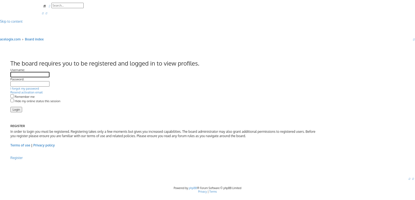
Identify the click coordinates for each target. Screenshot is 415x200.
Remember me (22, 97)
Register (16, 158)
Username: (17, 70)
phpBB (193, 188)
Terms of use (20, 145)
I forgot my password (24, 88)
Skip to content (11, 21)
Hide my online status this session (35, 101)
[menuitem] (42, 13)
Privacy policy (44, 145)
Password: (17, 79)
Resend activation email (26, 92)
